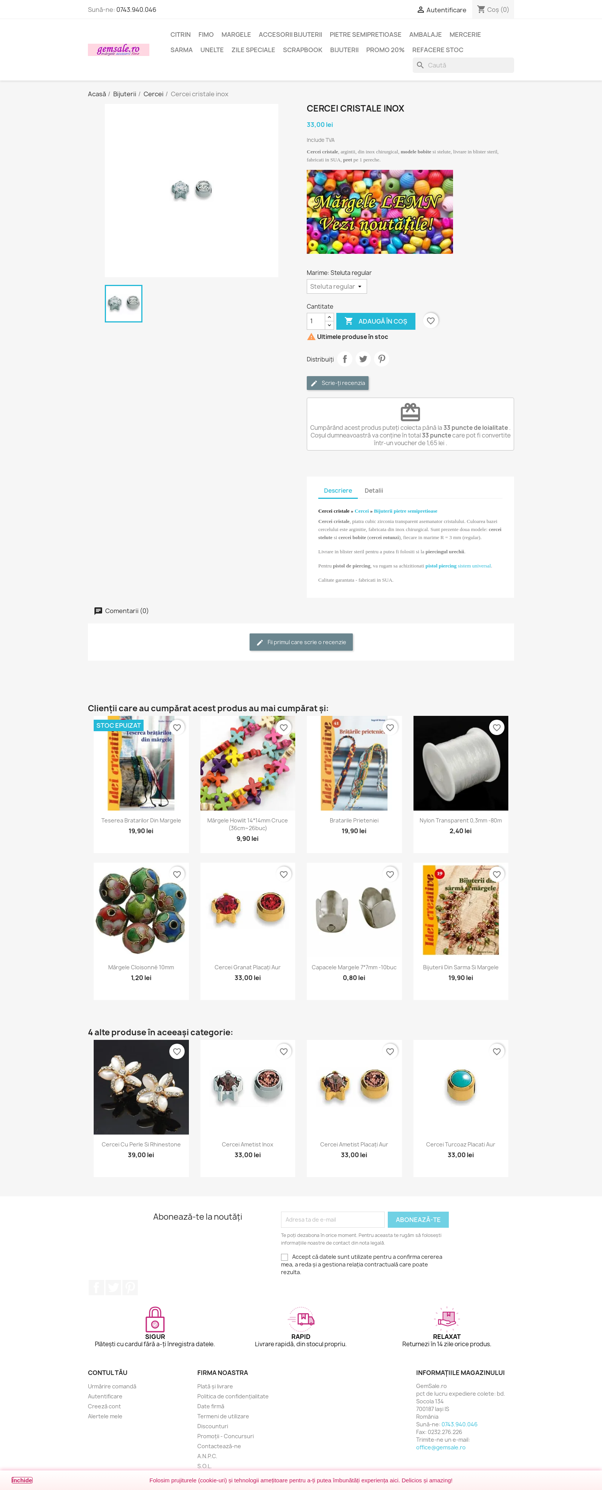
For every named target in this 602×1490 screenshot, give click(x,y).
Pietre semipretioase (366, 34)
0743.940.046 (136, 9)
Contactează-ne (219, 1446)
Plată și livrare (215, 1386)
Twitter (113, 1287)
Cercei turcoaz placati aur (460, 1144)
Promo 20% (385, 50)
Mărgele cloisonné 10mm (141, 967)
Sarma (181, 50)
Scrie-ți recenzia (337, 383)
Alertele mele (105, 1416)
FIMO (206, 34)
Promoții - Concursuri (225, 1436)
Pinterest (381, 359)
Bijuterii (344, 50)
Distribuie (344, 359)
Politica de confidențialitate (233, 1396)
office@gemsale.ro (441, 1447)
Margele (236, 34)
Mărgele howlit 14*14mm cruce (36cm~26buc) (247, 824)
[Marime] (337, 286)
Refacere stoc (437, 50)
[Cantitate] (316, 321)
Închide (22, 1480)
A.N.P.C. (207, 1456)
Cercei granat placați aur (248, 967)
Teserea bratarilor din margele (141, 820)
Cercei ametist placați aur (354, 1144)
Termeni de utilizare (223, 1416)
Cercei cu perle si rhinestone (141, 1144)
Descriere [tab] (338, 491)
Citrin (180, 34)
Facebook (96, 1287)
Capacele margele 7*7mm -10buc (354, 967)
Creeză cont (104, 1406)
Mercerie (465, 34)
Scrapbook (302, 50)
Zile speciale (253, 50)
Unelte (212, 50)
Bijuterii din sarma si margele (461, 967)
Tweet (363, 359)
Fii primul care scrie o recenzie (301, 642)
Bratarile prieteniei (354, 820)
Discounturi (212, 1426)
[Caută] (463, 65)
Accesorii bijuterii (290, 34)
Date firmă (210, 1406)
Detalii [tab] (374, 491)
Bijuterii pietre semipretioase (405, 511)
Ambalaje (425, 34)
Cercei (362, 511)
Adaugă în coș (375, 321)
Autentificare (105, 1396)
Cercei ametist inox (247, 1144)
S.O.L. (204, 1466)
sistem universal (458, 566)
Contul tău (107, 1372)
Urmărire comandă (112, 1386)
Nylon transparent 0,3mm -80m (461, 820)
